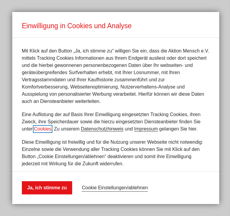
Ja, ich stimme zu (47, 187)
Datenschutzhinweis (102, 128)
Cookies (43, 128)
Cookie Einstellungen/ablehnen (115, 187)
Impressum (146, 128)
